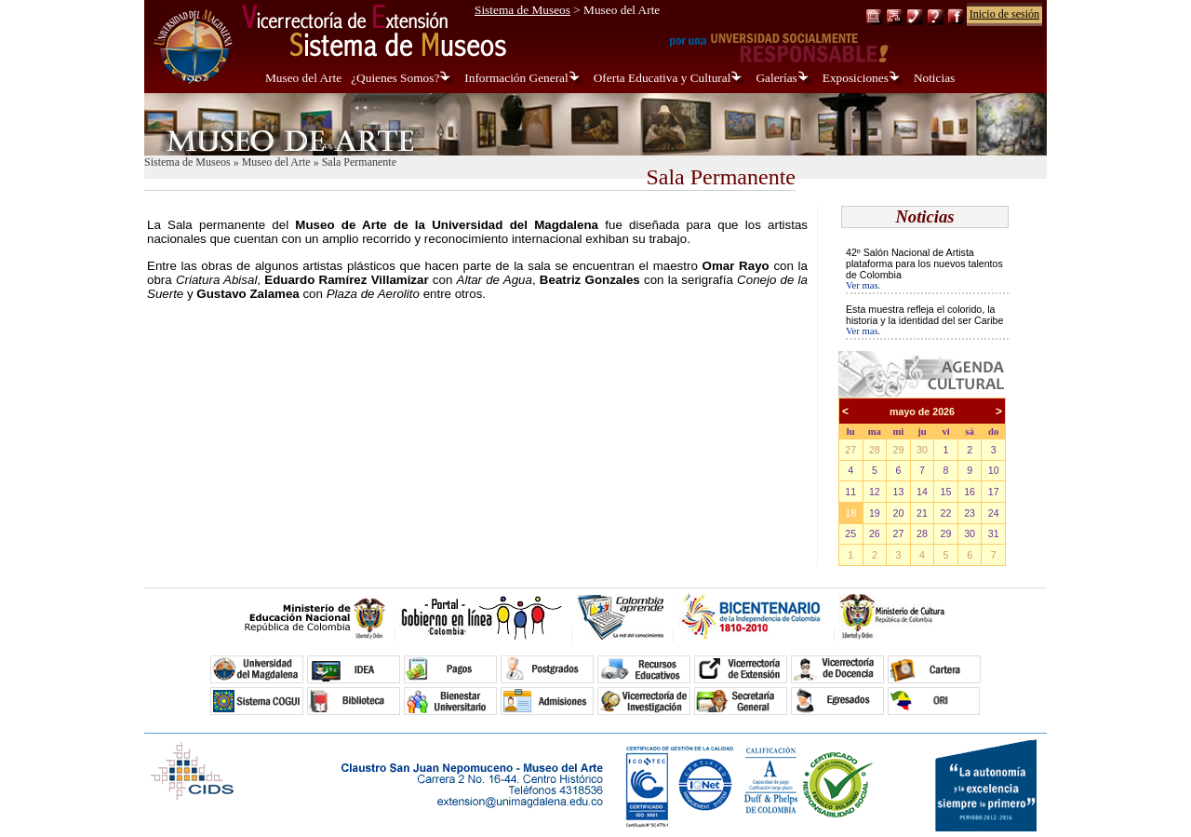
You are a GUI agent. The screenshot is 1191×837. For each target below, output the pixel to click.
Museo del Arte (303, 78)
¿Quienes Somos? (395, 78)
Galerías (776, 78)
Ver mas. (863, 285)
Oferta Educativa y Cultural (662, 78)
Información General (516, 78)
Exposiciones (856, 78)
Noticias (934, 78)
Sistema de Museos (522, 10)
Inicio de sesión (1004, 13)
